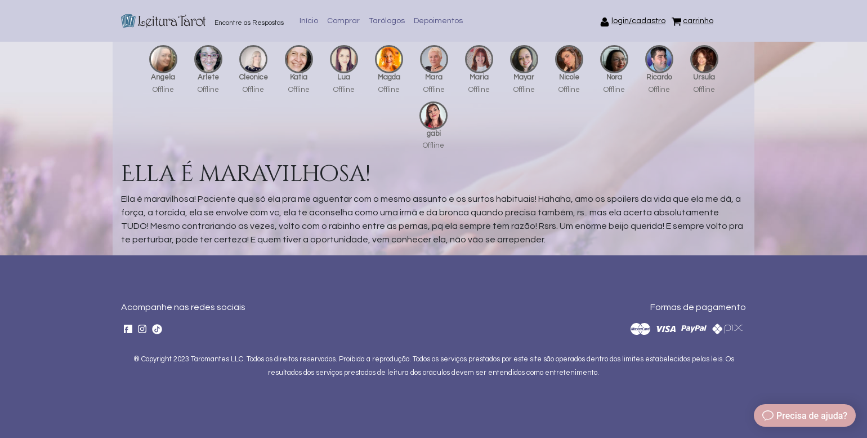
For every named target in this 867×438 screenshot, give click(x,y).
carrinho (698, 21)
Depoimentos (438, 21)
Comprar (343, 21)
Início (309, 21)
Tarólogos (387, 21)
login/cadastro (638, 21)
